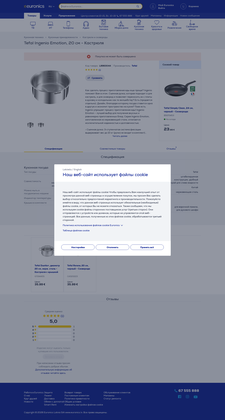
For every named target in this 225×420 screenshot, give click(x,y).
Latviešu (67, 169)
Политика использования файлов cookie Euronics (93, 225)
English (78, 169)
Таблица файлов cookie (76, 230)
